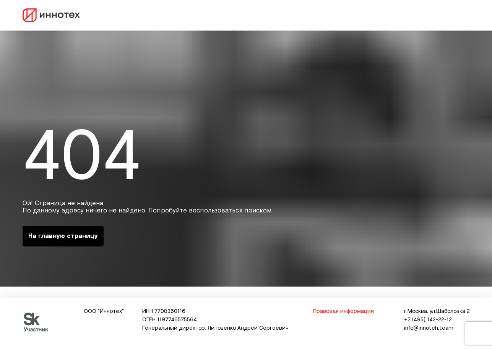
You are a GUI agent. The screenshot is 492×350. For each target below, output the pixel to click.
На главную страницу (63, 236)
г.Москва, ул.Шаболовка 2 (437, 311)
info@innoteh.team (428, 328)
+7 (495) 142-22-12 (428, 319)
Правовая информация (343, 311)
